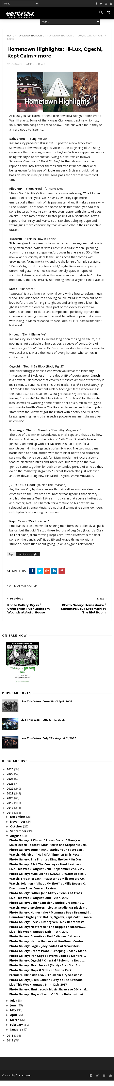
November (18, 827)
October (16, 832)
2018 (10, 813)
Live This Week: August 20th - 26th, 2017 (38, 903)
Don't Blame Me (34, 340)
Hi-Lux (45, 344)
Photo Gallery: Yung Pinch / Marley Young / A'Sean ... (47, 855)
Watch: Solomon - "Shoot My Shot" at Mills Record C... (48, 889)
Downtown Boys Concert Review (32, 894)
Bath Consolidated (71, 444)
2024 (10, 784)
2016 (10, 1041)
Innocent (27, 294)
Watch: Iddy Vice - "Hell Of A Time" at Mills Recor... (46, 860)
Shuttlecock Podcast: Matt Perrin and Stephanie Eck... (48, 850)
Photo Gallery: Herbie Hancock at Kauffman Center (46, 947)
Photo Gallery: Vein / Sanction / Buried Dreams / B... (46, 908)
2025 (10, 779)
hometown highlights (31, 36)
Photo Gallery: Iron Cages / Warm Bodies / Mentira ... (47, 961)
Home (10, 36)
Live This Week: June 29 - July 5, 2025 (46, 706)
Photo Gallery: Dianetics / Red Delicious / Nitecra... (46, 942)
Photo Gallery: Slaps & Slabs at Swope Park (40, 975)
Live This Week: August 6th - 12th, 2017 (38, 990)
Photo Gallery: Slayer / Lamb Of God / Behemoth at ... (48, 1000)
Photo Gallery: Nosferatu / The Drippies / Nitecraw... (47, 932)
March (15, 1025)
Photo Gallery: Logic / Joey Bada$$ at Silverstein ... (46, 951)
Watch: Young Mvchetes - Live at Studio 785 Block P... (48, 913)
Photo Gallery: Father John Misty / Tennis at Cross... (46, 898)
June (13, 1011)
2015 (10, 1046)
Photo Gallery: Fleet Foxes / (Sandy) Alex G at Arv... (46, 971)
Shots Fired (34, 189)
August (16, 841)
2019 (10, 808)
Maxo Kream (51, 212)
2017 (10, 818)
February (17, 1030)
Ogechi (96, 381)
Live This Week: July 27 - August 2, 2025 (48, 743)
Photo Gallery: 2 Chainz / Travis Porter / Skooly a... (45, 846)
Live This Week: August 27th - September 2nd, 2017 (46, 874)
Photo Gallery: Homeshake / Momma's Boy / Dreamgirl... (50, 918)
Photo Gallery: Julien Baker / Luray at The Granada (46, 985)
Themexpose (23, 1080)
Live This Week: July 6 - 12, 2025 (42, 725)
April (14, 1020)
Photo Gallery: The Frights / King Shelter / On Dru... (46, 865)
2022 (10, 794)
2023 (10, 789)
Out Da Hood (25, 490)
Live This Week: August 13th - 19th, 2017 (38, 937)
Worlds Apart (38, 526)
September (18, 837)
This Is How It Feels (41, 239)
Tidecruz (16, 244)
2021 (10, 799)
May (13, 1016)
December (18, 822)
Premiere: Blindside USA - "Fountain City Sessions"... (47, 980)
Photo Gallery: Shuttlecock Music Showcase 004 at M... (48, 995)
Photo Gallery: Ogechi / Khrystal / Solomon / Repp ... (47, 966)
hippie (51, 171)
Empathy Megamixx (66, 435)
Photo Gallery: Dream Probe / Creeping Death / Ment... (48, 956)
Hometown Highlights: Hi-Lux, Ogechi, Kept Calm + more (50, 922)
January (16, 1035)
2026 (10, 775)
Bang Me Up (38, 139)
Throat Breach (55, 449)
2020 (10, 804)
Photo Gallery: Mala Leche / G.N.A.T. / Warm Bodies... (47, 879)
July (13, 1006)
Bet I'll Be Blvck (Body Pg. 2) (43, 371)
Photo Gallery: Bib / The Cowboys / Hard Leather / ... (47, 870)
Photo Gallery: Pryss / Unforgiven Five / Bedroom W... (47, 927)
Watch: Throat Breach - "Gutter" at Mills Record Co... (47, 884)
